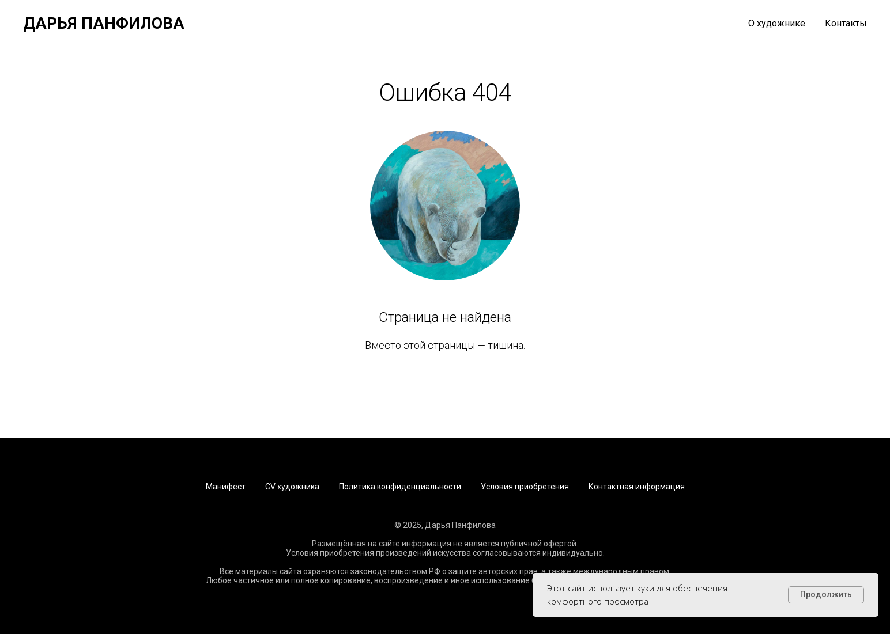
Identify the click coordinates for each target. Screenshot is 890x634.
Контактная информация (637, 486)
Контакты (846, 23)
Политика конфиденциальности (400, 486)
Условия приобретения (525, 486)
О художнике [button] (776, 23)
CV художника (292, 486)
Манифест (226, 486)
